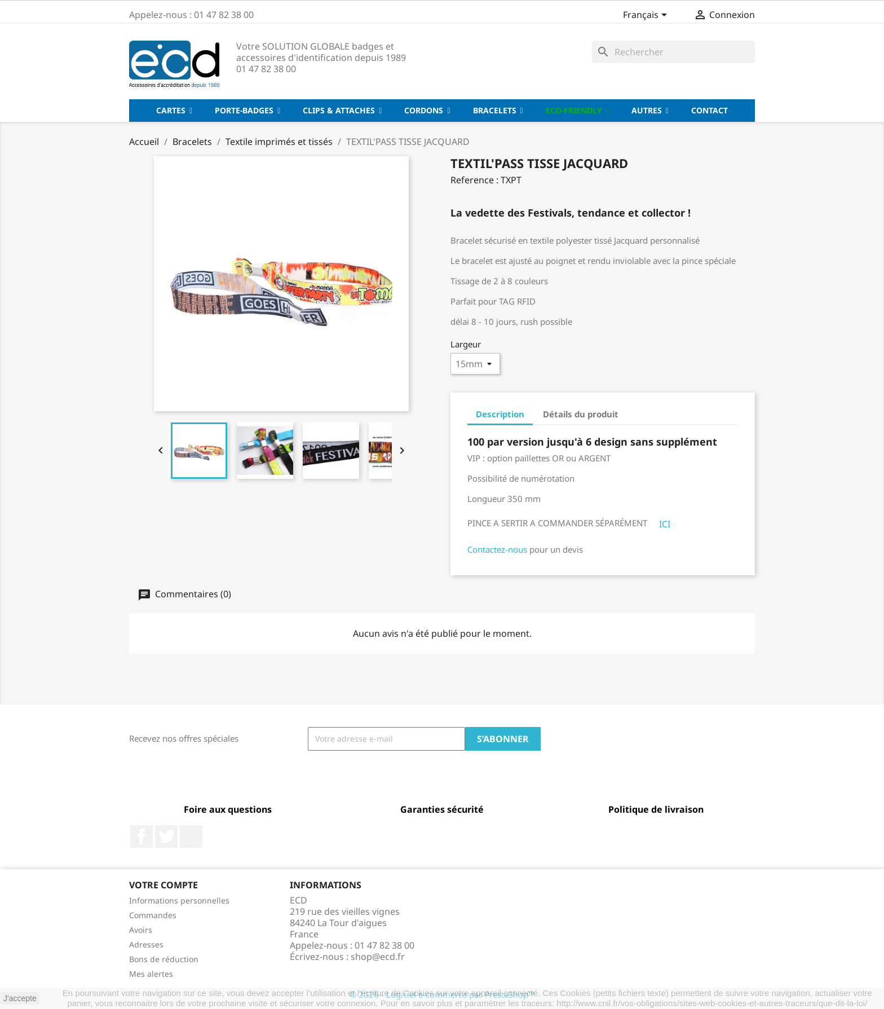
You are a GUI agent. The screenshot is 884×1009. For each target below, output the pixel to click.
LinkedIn (191, 836)
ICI (664, 524)
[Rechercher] (673, 52)
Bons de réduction (163, 959)
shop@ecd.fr (378, 956)
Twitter (166, 836)
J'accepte (20, 998)
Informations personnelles (179, 900)
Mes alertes (151, 973)
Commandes (152, 915)
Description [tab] (500, 414)
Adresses (146, 944)
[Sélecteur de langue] (647, 16)
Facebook (141, 836)
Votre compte (163, 885)
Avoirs (140, 929)
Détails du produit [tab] (580, 414)
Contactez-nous (497, 549)
